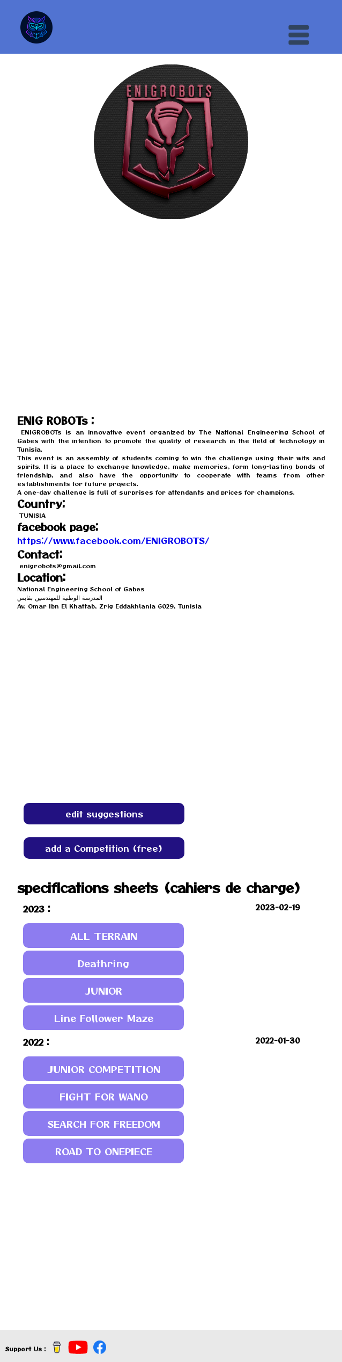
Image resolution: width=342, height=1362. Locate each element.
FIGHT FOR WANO (104, 1096)
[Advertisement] (171, 1244)
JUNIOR (103, 990)
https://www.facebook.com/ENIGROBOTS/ (113, 540)
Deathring (103, 963)
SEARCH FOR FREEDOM (103, 1124)
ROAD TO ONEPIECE (103, 1151)
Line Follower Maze (103, 1018)
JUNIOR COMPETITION (103, 1069)
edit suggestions (104, 813)
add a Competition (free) (104, 848)
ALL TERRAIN (103, 936)
